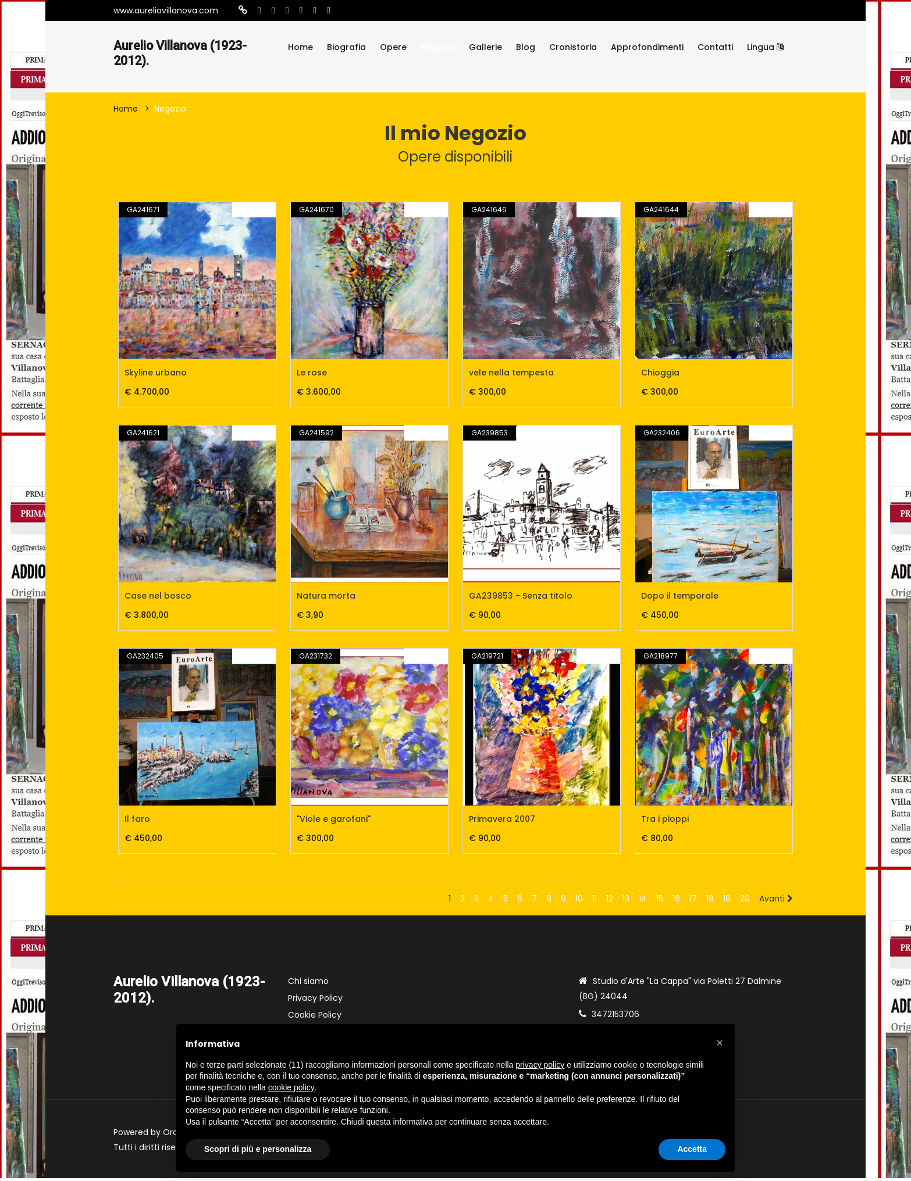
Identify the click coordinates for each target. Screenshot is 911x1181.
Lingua (765, 47)
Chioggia (660, 375)
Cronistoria (573, 47)
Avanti (776, 901)
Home (300, 47)
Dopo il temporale (679, 598)
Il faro (137, 822)
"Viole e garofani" (334, 822)
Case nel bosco (157, 598)
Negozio (438, 47)
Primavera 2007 (502, 822)
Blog (525, 47)
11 (594, 901)
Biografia (346, 47)
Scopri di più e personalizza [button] (257, 1149)
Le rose (312, 375)
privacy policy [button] (539, 1064)
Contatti (715, 47)
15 (659, 901)
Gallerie (485, 47)
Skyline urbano (155, 375)
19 (727, 901)
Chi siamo (308, 984)
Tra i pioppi (665, 822)
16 (676, 901)
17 (693, 901)
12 (609, 901)
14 (643, 901)
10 (579, 901)
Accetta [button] (692, 1149)
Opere (393, 47)
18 (710, 901)
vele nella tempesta (511, 375)
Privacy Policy (315, 1001)
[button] (719, 1042)
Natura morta (326, 598)
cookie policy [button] (291, 1087)
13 (625, 901)
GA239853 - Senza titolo (520, 598)
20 (745, 901)
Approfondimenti (647, 47)
